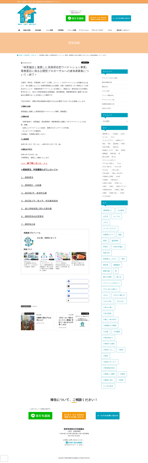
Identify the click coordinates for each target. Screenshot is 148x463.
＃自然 (122, 193)
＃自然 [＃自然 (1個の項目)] (120, 380)
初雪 (109, 143)
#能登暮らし (106, 134)
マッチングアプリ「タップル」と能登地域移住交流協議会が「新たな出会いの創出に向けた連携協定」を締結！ (46, 266)
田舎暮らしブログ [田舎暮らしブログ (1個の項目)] (109, 259)
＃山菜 (118, 176)
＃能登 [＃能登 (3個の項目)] (122, 374)
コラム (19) (105, 91)
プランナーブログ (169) (109, 78)
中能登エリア (120, 140)
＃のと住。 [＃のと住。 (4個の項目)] (121, 301)
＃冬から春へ (116, 170)
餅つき (114, 157)
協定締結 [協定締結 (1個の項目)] (115, 241)
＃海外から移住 (107, 183)
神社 (117, 150)
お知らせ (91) (106, 108)
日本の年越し (106, 147)
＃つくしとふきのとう (109, 160)
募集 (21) (105, 86)
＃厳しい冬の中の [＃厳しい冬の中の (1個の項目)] (109, 319)
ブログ (112, 137)
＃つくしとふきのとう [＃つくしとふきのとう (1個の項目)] (111, 283)
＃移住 (111, 186)
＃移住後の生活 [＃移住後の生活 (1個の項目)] (109, 368)
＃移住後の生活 (107, 189)
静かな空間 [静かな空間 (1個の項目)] (107, 277)
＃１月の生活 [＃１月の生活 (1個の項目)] (108, 386)
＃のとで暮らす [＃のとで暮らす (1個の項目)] (119, 295)
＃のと (119, 163)
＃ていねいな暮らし (108, 163)
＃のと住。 (105, 170)
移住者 (123, 150)
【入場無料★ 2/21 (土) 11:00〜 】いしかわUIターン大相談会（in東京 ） (31, 264)
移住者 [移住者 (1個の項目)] (105, 265)
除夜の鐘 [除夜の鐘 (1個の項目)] (106, 271)
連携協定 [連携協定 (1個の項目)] (116, 265)
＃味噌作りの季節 (107, 176)
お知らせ (85, 62)
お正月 (123, 134)
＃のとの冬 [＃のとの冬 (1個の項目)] (107, 301)
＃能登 (104, 193)
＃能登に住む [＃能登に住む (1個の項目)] (108, 380)
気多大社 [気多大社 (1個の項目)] (106, 253)
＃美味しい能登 (119, 189)
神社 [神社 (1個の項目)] (123, 259)
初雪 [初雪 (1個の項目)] (104, 241)
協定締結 (116, 143)
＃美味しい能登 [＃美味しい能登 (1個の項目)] (109, 374)
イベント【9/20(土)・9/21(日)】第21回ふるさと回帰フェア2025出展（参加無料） (63, 265)
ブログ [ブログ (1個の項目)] (105, 222)
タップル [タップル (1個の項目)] (116, 216)
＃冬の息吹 (105, 173)
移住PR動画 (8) (107, 82)
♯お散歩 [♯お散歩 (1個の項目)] (121, 210)
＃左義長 (105, 180)
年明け (123, 143)
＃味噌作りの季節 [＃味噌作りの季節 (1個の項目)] (109, 325)
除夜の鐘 (113, 153)
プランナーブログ (81, 259)
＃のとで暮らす (107, 166)
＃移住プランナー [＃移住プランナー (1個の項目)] (109, 362)
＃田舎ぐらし (118, 183)
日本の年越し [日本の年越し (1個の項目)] (118, 247)
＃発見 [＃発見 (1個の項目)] (120, 350)
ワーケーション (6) (108, 99)
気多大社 (115, 147)
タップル (105, 137)
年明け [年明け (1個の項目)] (105, 247)
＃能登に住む (113, 193)
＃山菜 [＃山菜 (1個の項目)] (105, 331)
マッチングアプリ (107, 140)
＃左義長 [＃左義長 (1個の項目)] (116, 331)
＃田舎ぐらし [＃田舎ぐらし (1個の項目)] (108, 350)
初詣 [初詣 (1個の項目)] (120, 234)
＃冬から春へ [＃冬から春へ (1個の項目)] (108, 307)
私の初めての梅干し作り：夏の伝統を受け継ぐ (78, 264)
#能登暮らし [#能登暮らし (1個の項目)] (107, 210)
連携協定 (105, 153)
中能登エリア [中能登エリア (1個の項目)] (108, 234)
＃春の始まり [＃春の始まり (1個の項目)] (108, 338)
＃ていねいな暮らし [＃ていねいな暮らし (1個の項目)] (110, 289)
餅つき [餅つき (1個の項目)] (119, 277)
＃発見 (104, 186)
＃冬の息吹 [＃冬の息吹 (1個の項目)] (107, 313)
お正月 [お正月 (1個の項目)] (105, 216)
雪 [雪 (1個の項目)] (116, 271)
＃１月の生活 (106, 196)
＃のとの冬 (117, 166)
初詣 (103, 143)
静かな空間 (105, 157)
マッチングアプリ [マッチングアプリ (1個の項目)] (109, 228)
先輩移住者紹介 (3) (108, 104)
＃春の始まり (114, 180)
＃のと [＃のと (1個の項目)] (105, 295)
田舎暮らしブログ (107, 150)
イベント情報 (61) (108, 95)
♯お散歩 (115, 134)
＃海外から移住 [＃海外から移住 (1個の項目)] (109, 344)
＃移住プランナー (121, 186)
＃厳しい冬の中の (117, 173)
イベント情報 (35, 259)
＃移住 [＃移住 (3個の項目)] (105, 356)
